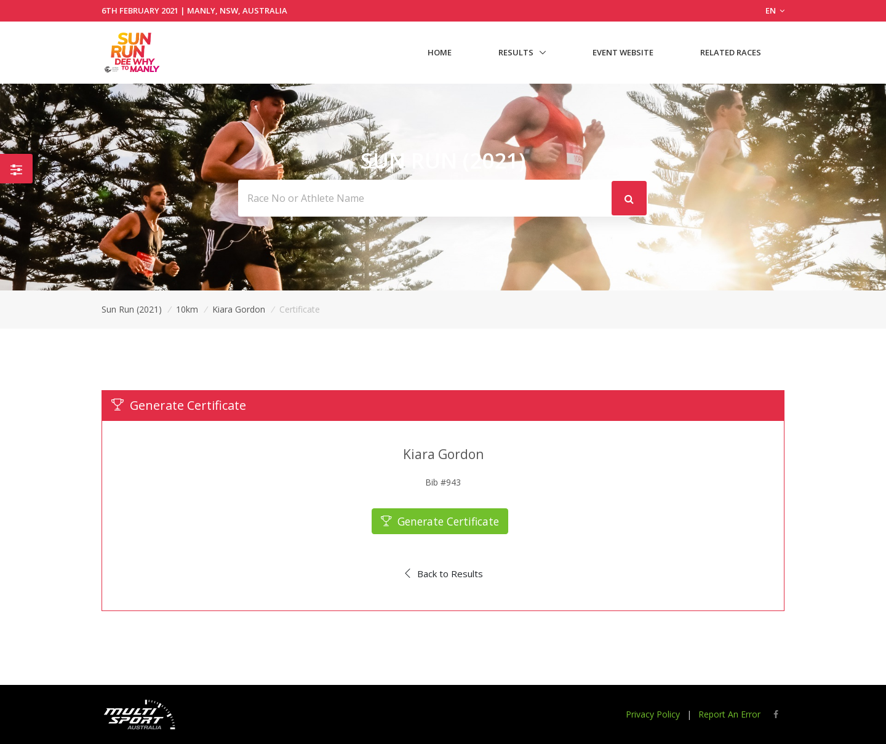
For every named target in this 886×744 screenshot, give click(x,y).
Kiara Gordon (238, 309)
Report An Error (729, 714)
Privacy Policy (653, 714)
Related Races (730, 52)
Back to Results (443, 573)
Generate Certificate (440, 521)
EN (774, 10)
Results (515, 52)
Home (440, 52)
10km (187, 309)
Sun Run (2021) (132, 309)
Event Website (623, 52)
